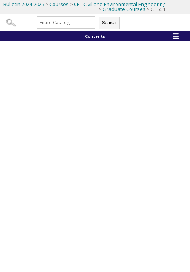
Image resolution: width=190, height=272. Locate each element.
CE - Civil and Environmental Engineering (119, 4)
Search (109, 22)
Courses (59, 4)
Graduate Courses (124, 9)
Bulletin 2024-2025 (23, 4)
